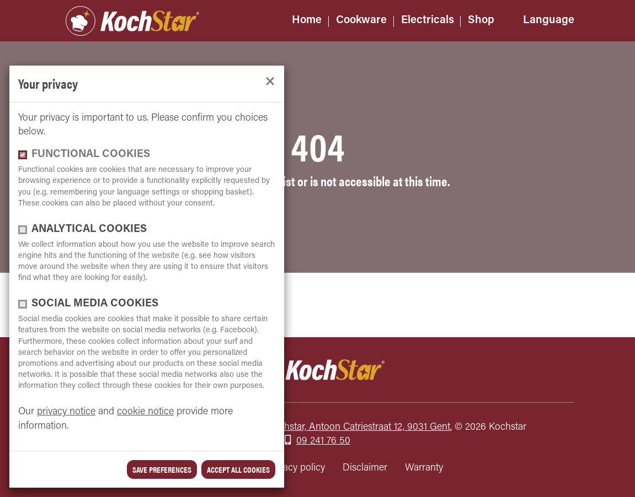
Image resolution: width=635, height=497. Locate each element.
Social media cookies (94, 304)
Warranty (424, 468)
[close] (270, 82)
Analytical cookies (89, 229)
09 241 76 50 (323, 441)
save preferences (161, 469)
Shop (481, 20)
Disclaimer (365, 468)
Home (307, 20)
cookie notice (145, 412)
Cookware (361, 20)
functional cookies (90, 154)
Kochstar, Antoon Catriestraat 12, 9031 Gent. (360, 427)
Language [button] (548, 20)
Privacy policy (296, 468)
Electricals (427, 20)
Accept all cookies (238, 469)
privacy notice (66, 412)
